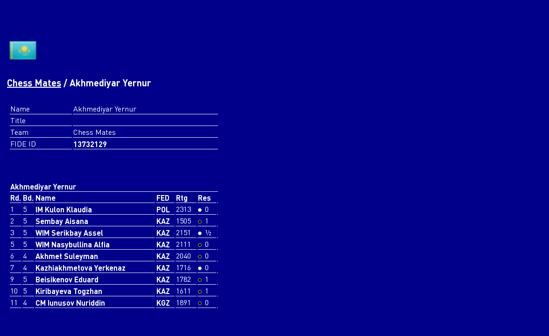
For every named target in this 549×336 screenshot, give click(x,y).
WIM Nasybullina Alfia (72, 244)
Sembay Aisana (61, 221)
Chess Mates (34, 82)
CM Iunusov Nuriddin (70, 302)
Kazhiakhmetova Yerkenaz (80, 267)
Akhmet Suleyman (66, 256)
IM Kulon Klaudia (63, 209)
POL (163, 209)
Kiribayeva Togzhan (68, 291)
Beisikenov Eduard (67, 279)
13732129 (90, 144)
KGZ (163, 302)
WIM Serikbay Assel (69, 232)
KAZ (163, 221)
